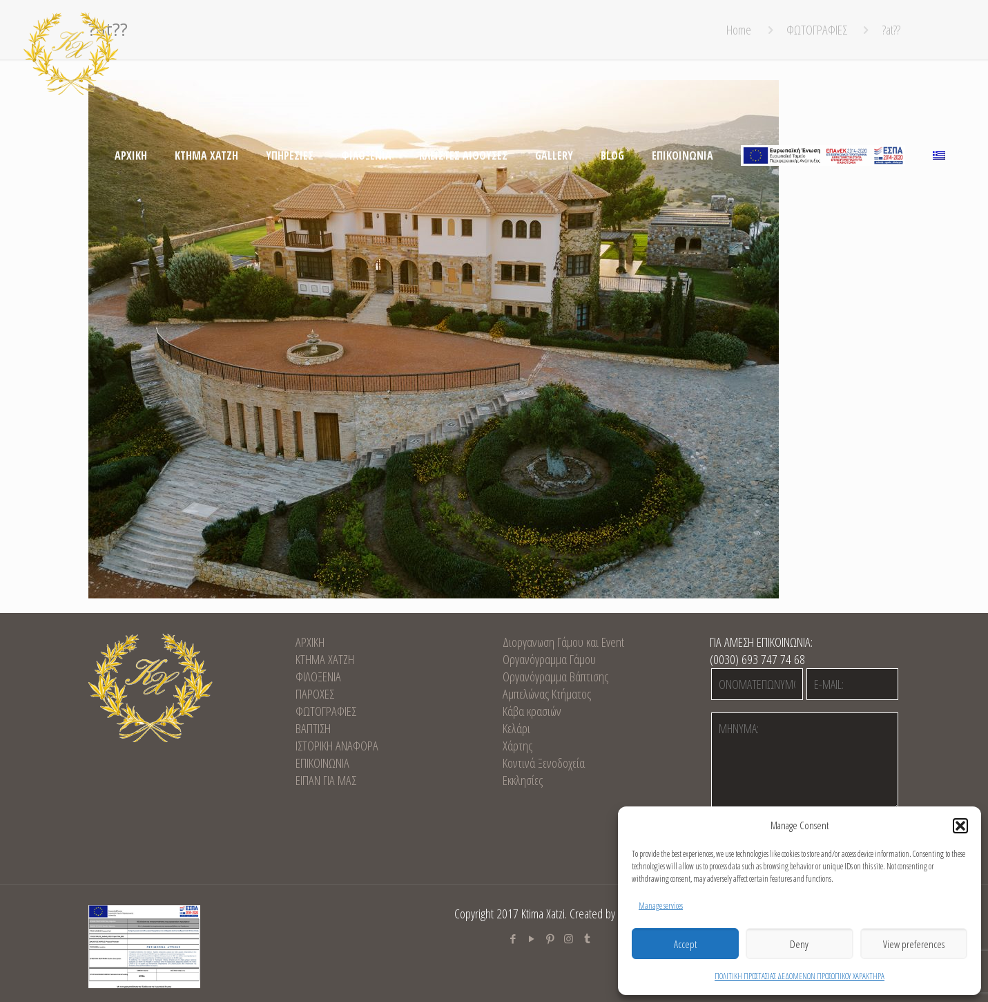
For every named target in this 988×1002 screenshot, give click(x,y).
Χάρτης (517, 746)
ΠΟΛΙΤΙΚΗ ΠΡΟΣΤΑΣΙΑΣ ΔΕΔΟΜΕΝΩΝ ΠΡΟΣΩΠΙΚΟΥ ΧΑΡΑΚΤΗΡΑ (799, 976)
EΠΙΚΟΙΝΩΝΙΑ (322, 763)
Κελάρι (516, 728)
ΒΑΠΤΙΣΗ (313, 728)
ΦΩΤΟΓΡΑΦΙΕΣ (326, 711)
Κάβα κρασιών (532, 711)
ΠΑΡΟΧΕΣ (315, 694)
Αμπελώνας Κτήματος (547, 694)
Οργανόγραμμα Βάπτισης (555, 677)
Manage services (661, 905)
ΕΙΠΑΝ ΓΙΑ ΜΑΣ (326, 780)
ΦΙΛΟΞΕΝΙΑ (318, 677)
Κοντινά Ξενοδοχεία (544, 763)
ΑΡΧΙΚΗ (310, 642)
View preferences (914, 944)
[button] (960, 826)
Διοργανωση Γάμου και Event (563, 642)
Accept (685, 944)
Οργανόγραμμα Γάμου (549, 659)
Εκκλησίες (523, 780)
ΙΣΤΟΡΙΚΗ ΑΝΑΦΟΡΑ (337, 746)
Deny (799, 944)
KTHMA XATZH (325, 659)
